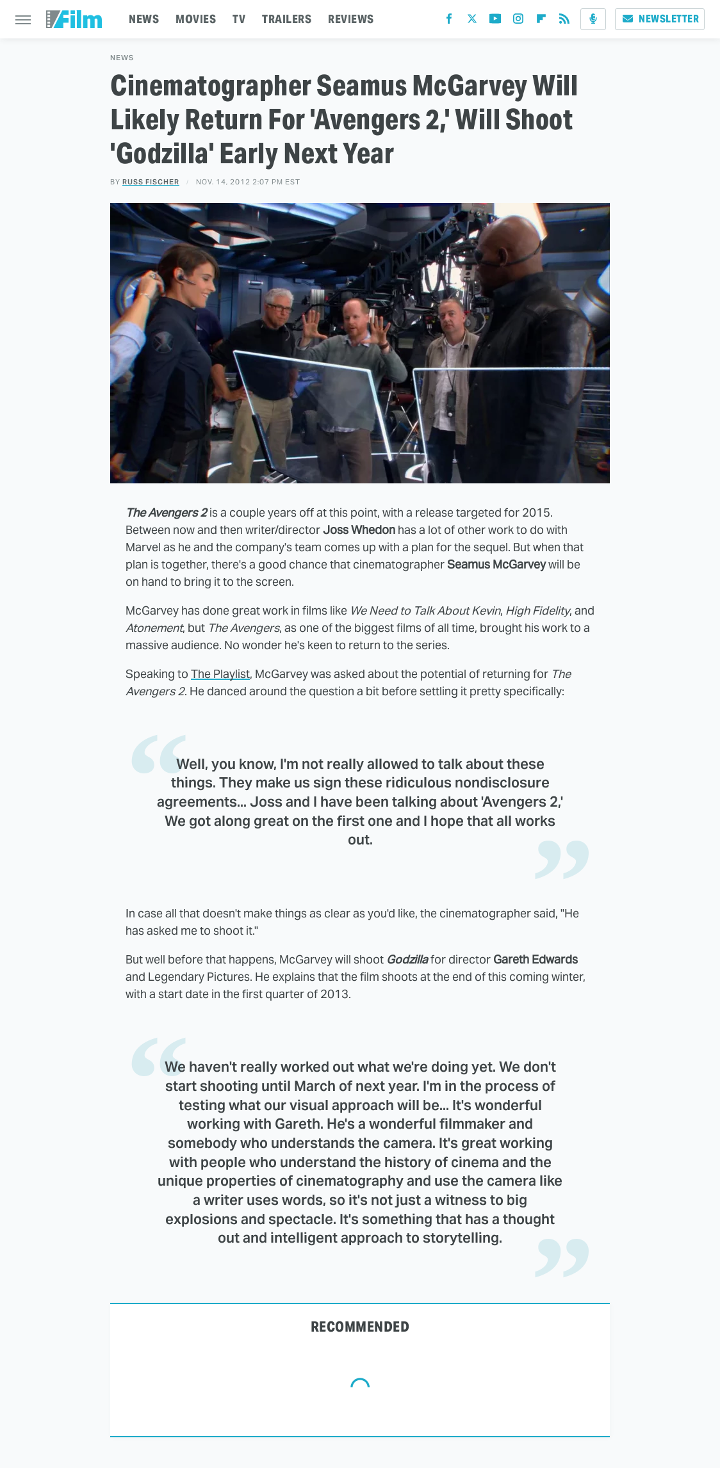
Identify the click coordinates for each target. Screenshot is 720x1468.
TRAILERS (286, 19)
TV (239, 19)
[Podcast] (593, 19)
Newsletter (660, 19)
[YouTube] (495, 21)
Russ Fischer (150, 181)
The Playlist (220, 673)
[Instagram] (518, 21)
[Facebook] (449, 21)
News (122, 58)
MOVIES (196, 19)
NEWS (144, 19)
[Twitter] (472, 21)
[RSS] (564, 21)
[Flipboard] (541, 21)
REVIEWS (351, 19)
